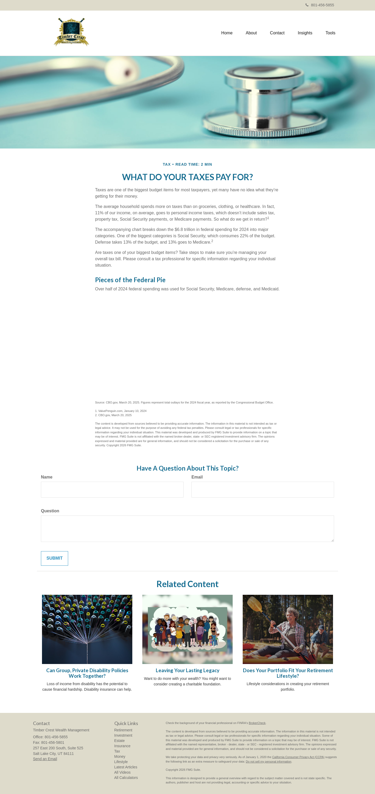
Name (47, 477)
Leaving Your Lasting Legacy (187, 670)
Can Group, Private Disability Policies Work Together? (87, 673)
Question (50, 511)
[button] (251, 33)
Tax (117, 751)
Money (119, 756)
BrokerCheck (257, 723)
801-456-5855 (320, 5)
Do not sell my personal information (268, 761)
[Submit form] (54, 558)
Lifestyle (121, 762)
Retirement (123, 730)
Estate (119, 741)
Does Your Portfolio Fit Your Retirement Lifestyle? (288, 673)
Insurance (122, 746)
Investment (123, 735)
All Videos (122, 772)
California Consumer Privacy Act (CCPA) (298, 757)
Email (197, 477)
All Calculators (126, 778)
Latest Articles (125, 767)
